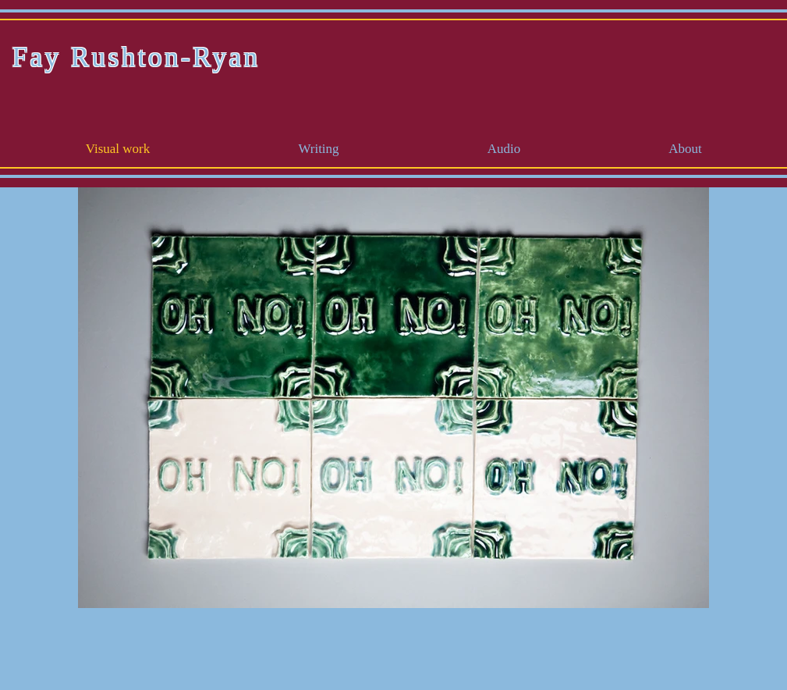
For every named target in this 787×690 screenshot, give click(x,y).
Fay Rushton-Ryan (136, 57)
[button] (319, 149)
